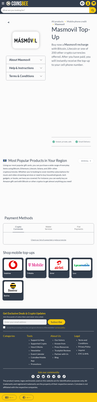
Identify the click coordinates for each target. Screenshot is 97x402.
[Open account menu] (88, 3)
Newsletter (36, 350)
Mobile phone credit (77, 21)
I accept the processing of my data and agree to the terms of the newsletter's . (35, 328)
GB (26, 397)
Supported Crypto (39, 343)
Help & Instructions (21, 68)
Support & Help (37, 340)
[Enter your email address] (25, 322)
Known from (60, 343)
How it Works (37, 347)
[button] (3, 3)
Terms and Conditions (83, 341)
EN (9, 397)
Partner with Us (61, 354)
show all (86, 161)
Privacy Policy (84, 346)
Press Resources (62, 347)
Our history (60, 340)
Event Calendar (37, 354)
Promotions (36, 364)
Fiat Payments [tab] (78, 227)
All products (58, 21)
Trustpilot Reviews (63, 350)
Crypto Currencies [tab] (18, 227)
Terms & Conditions (21, 76)
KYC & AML (83, 354)
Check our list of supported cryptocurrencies (48, 240)
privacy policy (60, 328)
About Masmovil (19, 59)
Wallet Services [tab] (48, 227)
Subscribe (56, 322)
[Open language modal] (82, 3)
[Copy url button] (8, 22)
